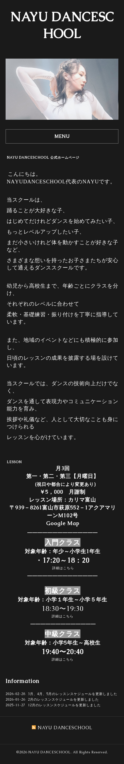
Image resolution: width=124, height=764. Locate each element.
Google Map (62, 523)
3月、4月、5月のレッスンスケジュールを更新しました (72, 694)
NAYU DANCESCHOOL (49, 752)
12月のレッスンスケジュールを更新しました (64, 705)
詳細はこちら (63, 568)
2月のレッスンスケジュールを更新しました (63, 699)
